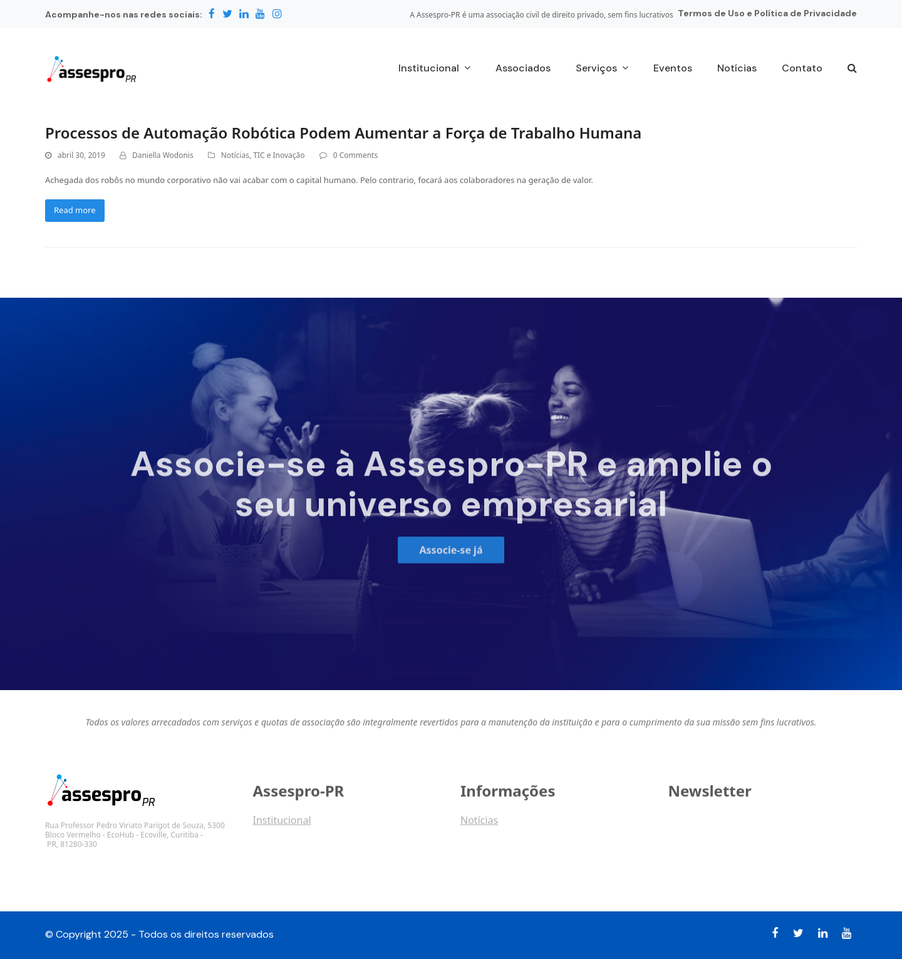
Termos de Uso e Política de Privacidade (767, 13)
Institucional (282, 825)
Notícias (235, 155)
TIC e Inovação (278, 155)
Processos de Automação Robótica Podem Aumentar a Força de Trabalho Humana (343, 132)
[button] (852, 69)
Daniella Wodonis (163, 155)
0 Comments (355, 155)
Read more (75, 210)
